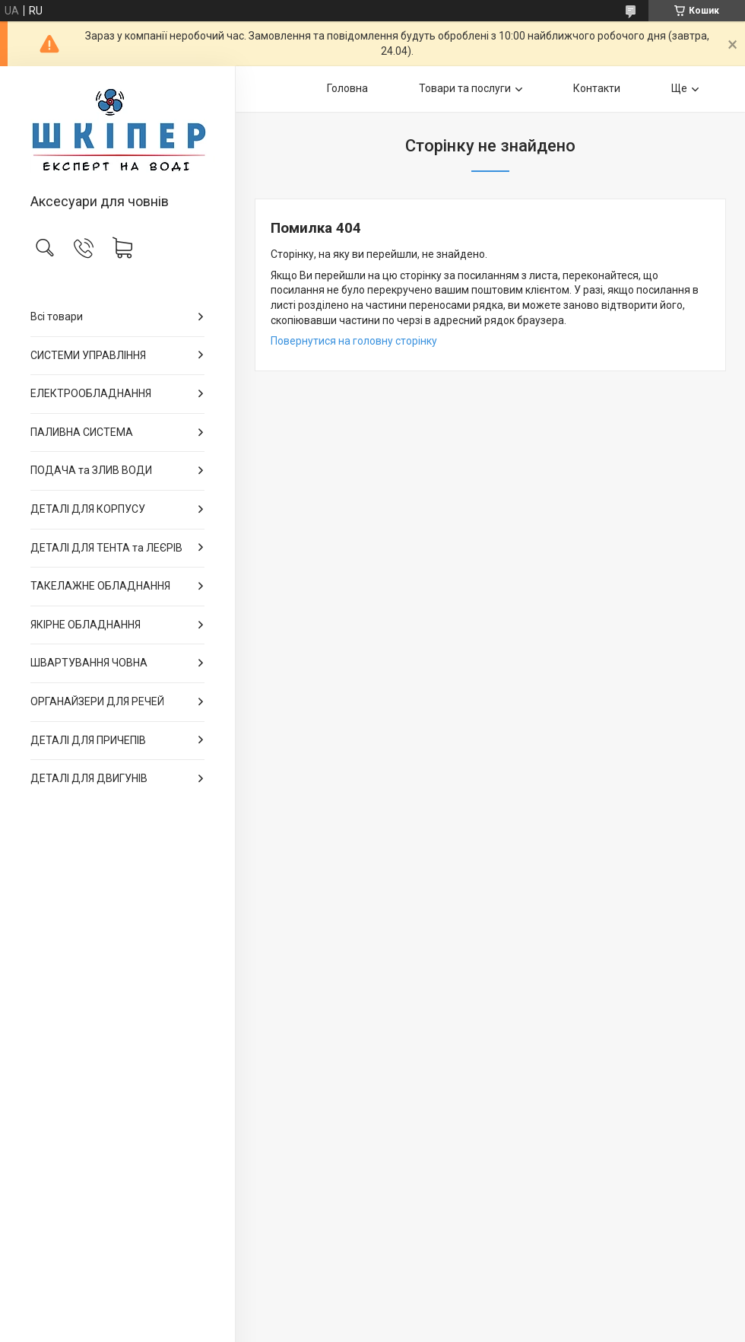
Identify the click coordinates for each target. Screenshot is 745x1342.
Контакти (596, 88)
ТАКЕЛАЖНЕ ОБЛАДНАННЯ (100, 586)
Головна (347, 88)
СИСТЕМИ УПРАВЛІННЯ (88, 355)
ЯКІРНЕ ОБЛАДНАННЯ (85, 625)
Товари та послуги (465, 88)
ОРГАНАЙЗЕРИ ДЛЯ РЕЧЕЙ (97, 701)
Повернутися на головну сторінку (354, 341)
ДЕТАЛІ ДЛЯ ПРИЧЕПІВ (88, 740)
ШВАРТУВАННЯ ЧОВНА (88, 663)
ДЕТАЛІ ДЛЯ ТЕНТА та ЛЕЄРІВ (106, 548)
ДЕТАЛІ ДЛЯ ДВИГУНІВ (88, 778)
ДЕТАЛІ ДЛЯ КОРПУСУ (87, 509)
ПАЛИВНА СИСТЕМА (81, 432)
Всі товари (56, 316)
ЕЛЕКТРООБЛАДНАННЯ (90, 393)
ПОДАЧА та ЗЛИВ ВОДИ (91, 470)
